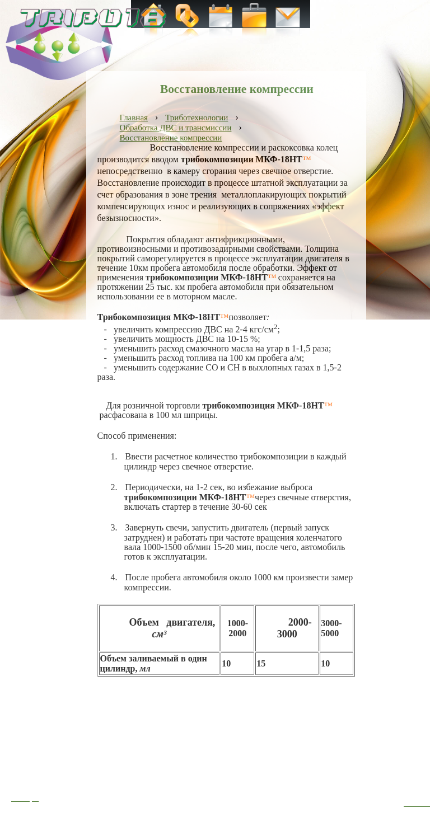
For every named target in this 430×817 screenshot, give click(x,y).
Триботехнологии (196, 117)
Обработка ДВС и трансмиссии (176, 127)
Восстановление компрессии (171, 137)
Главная (134, 117)
